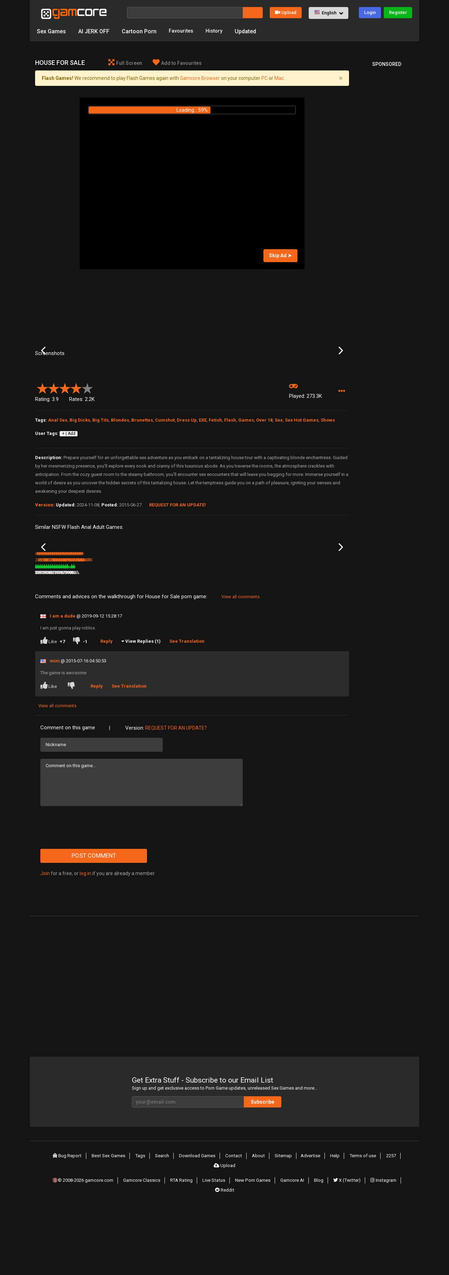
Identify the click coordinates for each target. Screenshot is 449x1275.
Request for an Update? (176, 807)
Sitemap (266, 1234)
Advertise (293, 1234)
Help (316, 1234)
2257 (369, 1234)
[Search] (185, 12)
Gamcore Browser (200, 79)
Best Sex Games (100, 1234)
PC (264, 79)
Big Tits (100, 478)
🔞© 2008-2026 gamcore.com (86, 1247)
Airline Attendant (104, 642)
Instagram (382, 1247)
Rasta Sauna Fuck (263, 642)
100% (182, 651)
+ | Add (68, 491)
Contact (221, 1234)
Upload (285, 12)
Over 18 (264, 478)
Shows (328, 478)
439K (96, 651)
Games (246, 478)
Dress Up (187, 478)
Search (151, 1234)
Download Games (185, 1234)
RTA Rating (185, 1247)
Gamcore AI (295, 1247)
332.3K (203, 651)
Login (370, 12)
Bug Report (59, 1234)
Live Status (217, 1247)
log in (85, 952)
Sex (279, 478)
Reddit (224, 1255)
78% (79, 651)
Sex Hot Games (302, 478)
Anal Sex (57, 478)
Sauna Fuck (310, 642)
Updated (250, 31)
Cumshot (165, 478)
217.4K (256, 651)
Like (52, 720)
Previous (43, 380)
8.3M (149, 651)
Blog (319, 1247)
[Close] (341, 79)
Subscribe (291, 1181)
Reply (109, 720)
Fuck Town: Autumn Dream (54, 643)
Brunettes (142, 478)
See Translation (189, 720)
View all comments (240, 675)
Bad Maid (202, 642)
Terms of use (342, 1234)
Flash (230, 478)
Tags (131, 1234)
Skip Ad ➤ (280, 257)
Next (341, 380)
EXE (203, 478)
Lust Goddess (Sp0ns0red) (153, 643)
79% (131, 651)
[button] (328, 13)
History (217, 31)
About (243, 1234)
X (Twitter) (346, 1247)
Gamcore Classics (146, 1247)
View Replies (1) (145, 720)
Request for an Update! (177, 563)
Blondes (120, 478)
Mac (279, 79)
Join (45, 952)
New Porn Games (255, 1247)
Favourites (182, 31)
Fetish (215, 478)
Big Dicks (79, 478)
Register (398, 12)
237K (307, 651)
